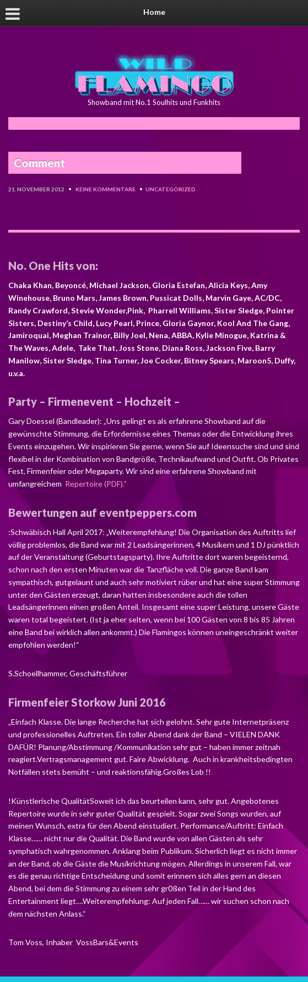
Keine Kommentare (105, 189)
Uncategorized (170, 189)
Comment (39, 162)
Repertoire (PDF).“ (95, 483)
